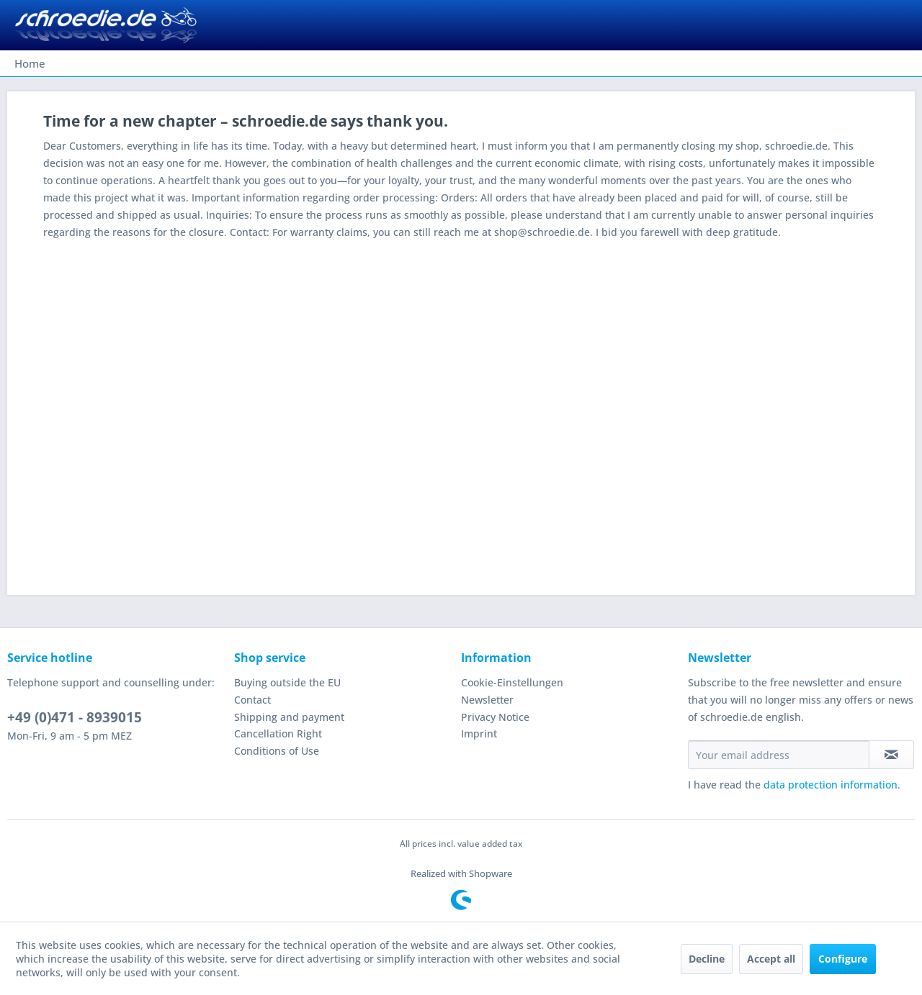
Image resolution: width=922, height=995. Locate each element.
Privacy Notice (495, 717)
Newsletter (487, 700)
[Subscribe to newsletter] (891, 754)
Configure (842, 959)
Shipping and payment (289, 717)
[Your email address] (778, 754)
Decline (707, 959)
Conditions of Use (276, 751)
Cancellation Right (278, 733)
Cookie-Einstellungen (512, 682)
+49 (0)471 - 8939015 (74, 717)
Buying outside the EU (287, 682)
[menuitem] (30, 63)
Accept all (771, 959)
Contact (252, 700)
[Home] (30, 63)
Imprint (479, 733)
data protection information (831, 784)
